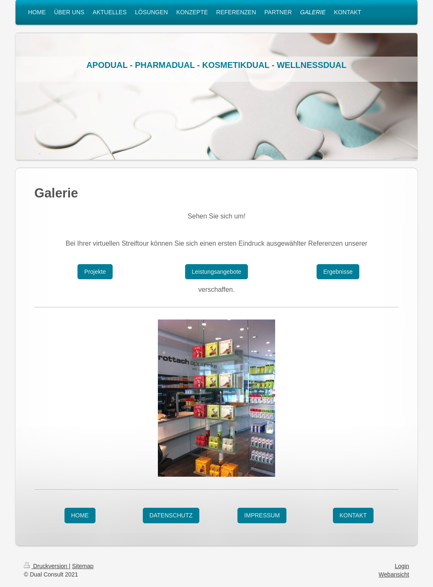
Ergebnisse (338, 271)
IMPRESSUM (262, 515)
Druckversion (46, 566)
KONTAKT (353, 515)
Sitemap (82, 566)
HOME (80, 515)
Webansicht (394, 574)
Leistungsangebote (216, 271)
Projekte (95, 271)
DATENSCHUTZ (171, 515)
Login (402, 566)
